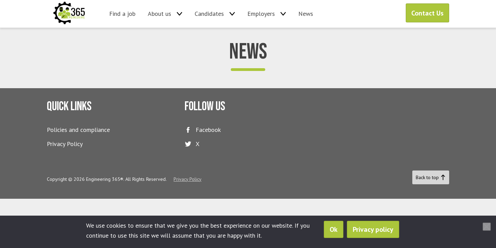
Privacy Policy (65, 144)
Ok (334, 229)
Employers (261, 14)
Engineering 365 (69, 14)
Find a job (122, 14)
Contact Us (427, 13)
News (305, 14)
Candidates (209, 14)
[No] (487, 227)
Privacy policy (373, 229)
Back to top (431, 177)
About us (159, 14)
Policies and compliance (78, 130)
